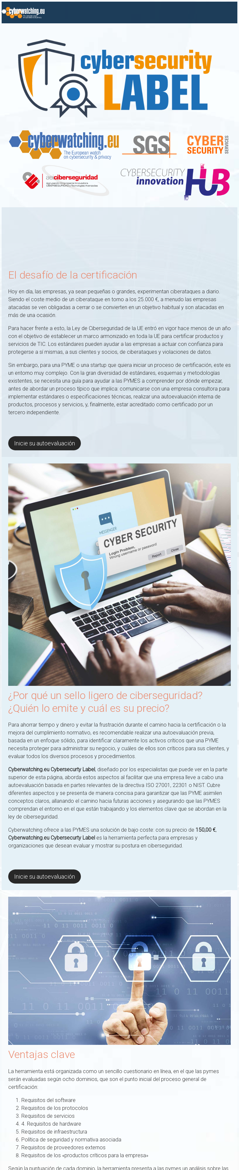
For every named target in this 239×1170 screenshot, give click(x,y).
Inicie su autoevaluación (44, 443)
